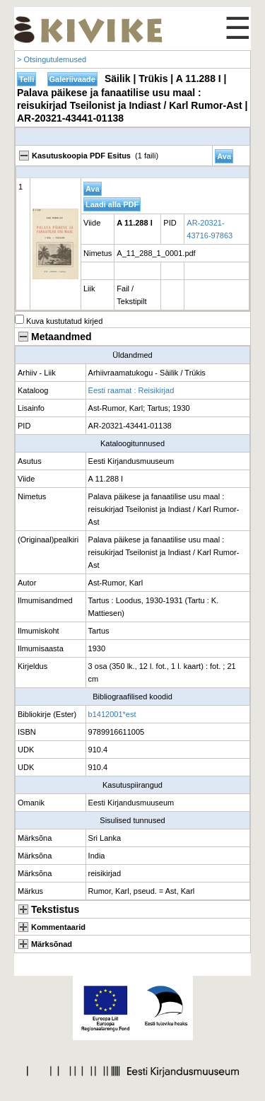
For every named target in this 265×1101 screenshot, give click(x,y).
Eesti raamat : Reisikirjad (131, 390)
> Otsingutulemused (51, 59)
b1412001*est (112, 714)
